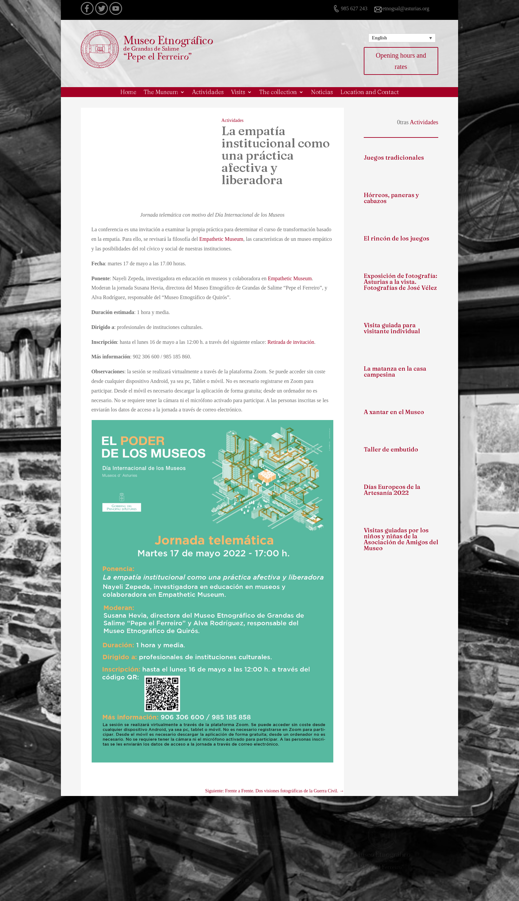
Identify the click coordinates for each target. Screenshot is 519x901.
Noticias (322, 93)
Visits (238, 93)
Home (128, 93)
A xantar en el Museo (394, 412)
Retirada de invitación (290, 342)
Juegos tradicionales (394, 157)
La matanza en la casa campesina (395, 371)
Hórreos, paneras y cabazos (391, 198)
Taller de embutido (391, 449)
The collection (278, 93)
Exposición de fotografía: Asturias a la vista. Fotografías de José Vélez (400, 282)
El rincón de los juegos (396, 238)
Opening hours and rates (401, 61)
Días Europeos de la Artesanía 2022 (392, 490)
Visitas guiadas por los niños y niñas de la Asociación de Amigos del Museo (401, 539)
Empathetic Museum (221, 239)
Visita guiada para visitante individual (392, 328)
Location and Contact (369, 93)
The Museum (161, 93)
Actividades (208, 93)
